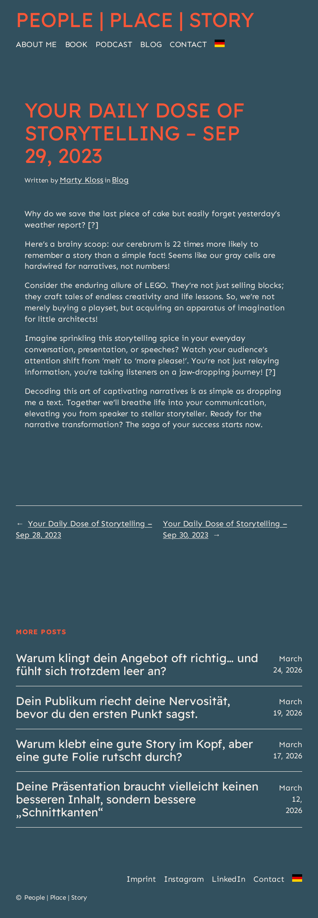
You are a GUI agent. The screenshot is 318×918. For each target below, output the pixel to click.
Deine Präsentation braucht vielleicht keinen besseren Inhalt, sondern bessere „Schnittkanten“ (137, 799)
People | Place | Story (135, 19)
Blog (120, 180)
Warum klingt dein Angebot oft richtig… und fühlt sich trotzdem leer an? (137, 665)
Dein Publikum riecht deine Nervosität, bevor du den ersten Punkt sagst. (123, 707)
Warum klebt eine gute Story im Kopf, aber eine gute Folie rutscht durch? (134, 750)
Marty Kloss (81, 180)
